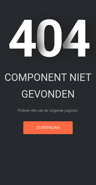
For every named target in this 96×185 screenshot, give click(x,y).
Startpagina (48, 128)
